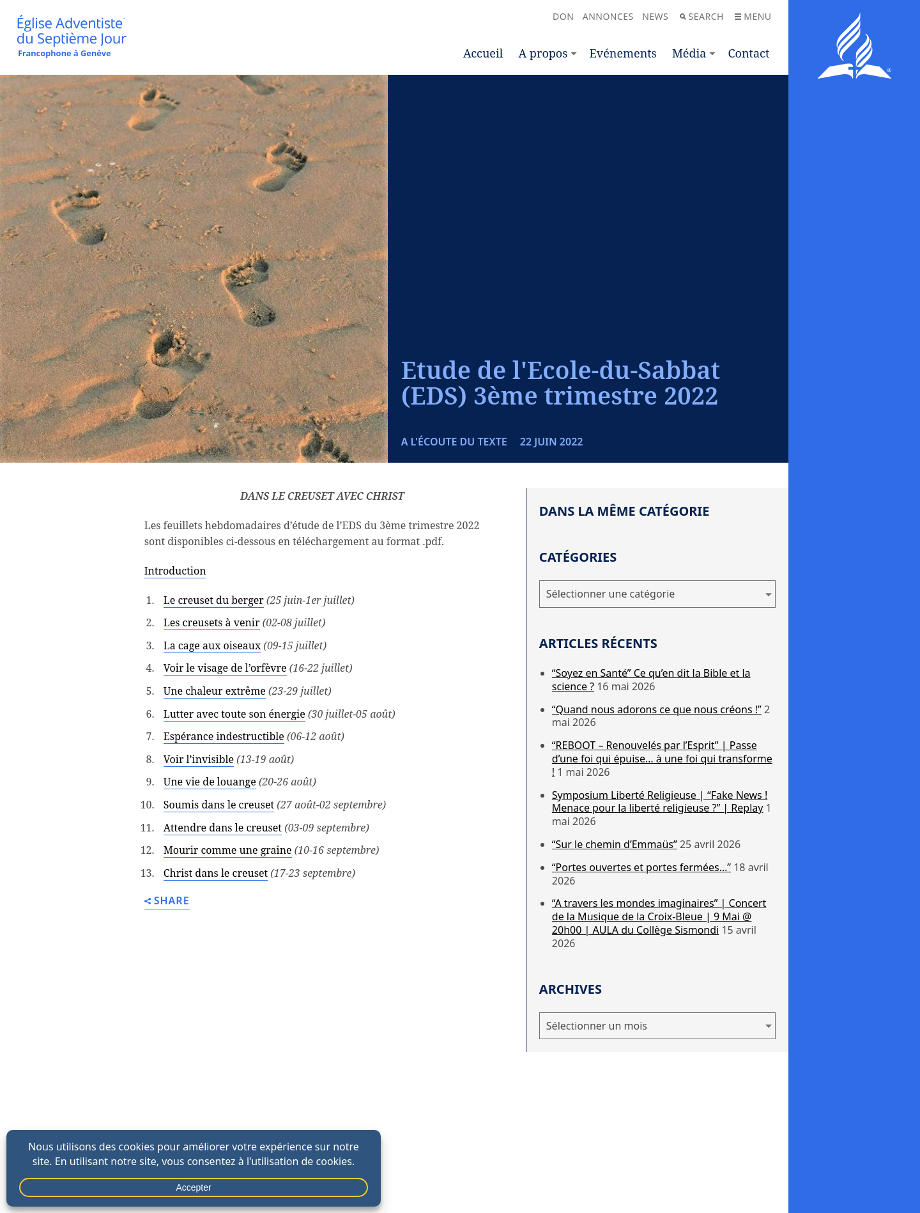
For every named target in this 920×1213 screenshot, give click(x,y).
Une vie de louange (210, 782)
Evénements (623, 53)
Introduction (175, 571)
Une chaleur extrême (215, 691)
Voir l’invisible (199, 759)
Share (167, 901)
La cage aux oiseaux (212, 645)
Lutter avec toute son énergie (234, 714)
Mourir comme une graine (228, 850)
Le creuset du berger (214, 600)
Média (689, 53)
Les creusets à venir (212, 622)
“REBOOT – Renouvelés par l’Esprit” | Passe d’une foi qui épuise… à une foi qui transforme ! (662, 758)
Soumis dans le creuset (219, 805)
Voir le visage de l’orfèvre (225, 668)
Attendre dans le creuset (223, 828)
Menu (753, 16)
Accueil (483, 53)
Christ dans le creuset (216, 873)
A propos (543, 53)
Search (702, 16)
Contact (749, 53)
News (655, 16)
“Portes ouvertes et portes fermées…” (641, 867)
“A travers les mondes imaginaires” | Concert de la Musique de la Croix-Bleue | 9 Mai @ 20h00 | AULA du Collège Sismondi (659, 916)
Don (563, 16)
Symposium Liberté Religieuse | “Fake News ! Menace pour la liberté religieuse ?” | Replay (659, 801)
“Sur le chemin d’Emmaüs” (614, 844)
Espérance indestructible (224, 736)
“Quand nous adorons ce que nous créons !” (657, 709)
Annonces (608, 16)
